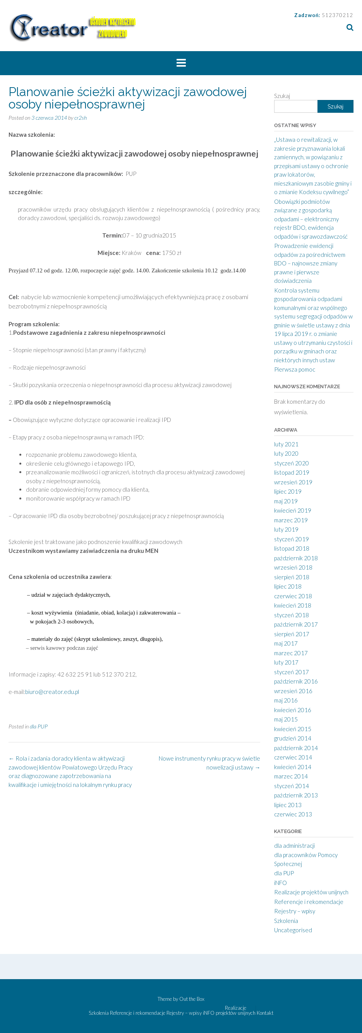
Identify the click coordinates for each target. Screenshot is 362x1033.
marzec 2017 (291, 652)
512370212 (337, 15)
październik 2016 (296, 681)
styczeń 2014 (291, 785)
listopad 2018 (291, 548)
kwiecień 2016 (292, 709)
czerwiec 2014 (293, 757)
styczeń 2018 (291, 614)
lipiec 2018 (288, 586)
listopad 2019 (291, 472)
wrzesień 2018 (293, 567)
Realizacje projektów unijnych (311, 891)
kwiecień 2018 (292, 605)
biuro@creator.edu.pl (52, 691)
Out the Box (191, 999)
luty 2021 (286, 444)
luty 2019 (286, 529)
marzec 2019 (291, 519)
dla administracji (294, 845)
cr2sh (80, 117)
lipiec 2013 (288, 804)
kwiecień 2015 (292, 728)
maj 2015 (286, 719)
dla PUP (39, 726)
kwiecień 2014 (292, 766)
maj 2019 (286, 501)
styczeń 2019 (291, 538)
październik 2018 (296, 557)
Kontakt (265, 1013)
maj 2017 (286, 643)
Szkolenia (286, 920)
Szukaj (282, 95)
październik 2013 (296, 795)
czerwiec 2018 (293, 595)
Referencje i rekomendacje (308, 901)
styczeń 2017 (291, 671)
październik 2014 (296, 747)
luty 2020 (286, 453)
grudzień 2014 (292, 738)
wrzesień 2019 (293, 482)
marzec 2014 (291, 776)
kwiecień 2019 (292, 510)
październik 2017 (296, 624)
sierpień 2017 (291, 633)
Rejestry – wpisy (294, 910)
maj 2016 (286, 700)
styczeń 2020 (291, 463)
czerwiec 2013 (293, 814)
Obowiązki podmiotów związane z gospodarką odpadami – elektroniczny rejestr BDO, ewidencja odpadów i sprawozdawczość (311, 219)
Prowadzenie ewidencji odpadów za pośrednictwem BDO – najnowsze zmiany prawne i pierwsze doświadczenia (309, 263)
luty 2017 (286, 662)
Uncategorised (293, 929)
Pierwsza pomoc (294, 369)
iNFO (280, 882)
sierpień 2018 (291, 576)
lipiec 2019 (288, 491)
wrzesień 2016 (293, 690)
